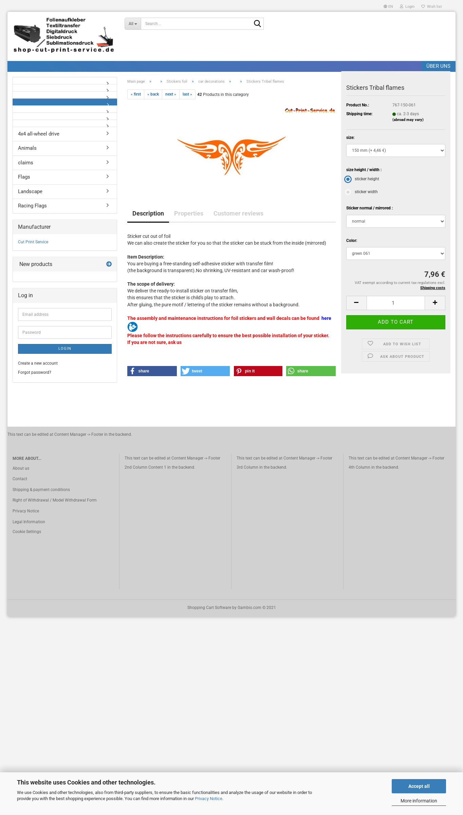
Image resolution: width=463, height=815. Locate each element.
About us (21, 468)
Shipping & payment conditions (41, 489)
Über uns (438, 66)
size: (350, 137)
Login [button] (407, 6)
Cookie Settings (27, 531)
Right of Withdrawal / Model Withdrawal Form (55, 500)
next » (170, 94)
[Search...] (133, 24)
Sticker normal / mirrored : (369, 208)
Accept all (419, 786)
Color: (351, 240)
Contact (20, 478)
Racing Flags (32, 206)
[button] (388, 6)
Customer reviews (238, 213)
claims (25, 163)
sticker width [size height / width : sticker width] (362, 191)
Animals (27, 148)
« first (136, 94)
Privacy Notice (208, 798)
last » (187, 94)
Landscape (30, 191)
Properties (188, 213)
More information (419, 800)
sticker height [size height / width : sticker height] (362, 179)
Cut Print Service (33, 242)
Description (148, 213)
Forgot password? (34, 372)
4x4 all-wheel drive (38, 134)
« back (153, 94)
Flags (24, 177)
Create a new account (38, 363)
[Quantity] (396, 303)
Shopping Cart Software (209, 607)
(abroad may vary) (408, 120)
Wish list (431, 6)
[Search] (257, 24)
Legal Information (29, 521)
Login (64, 348)
